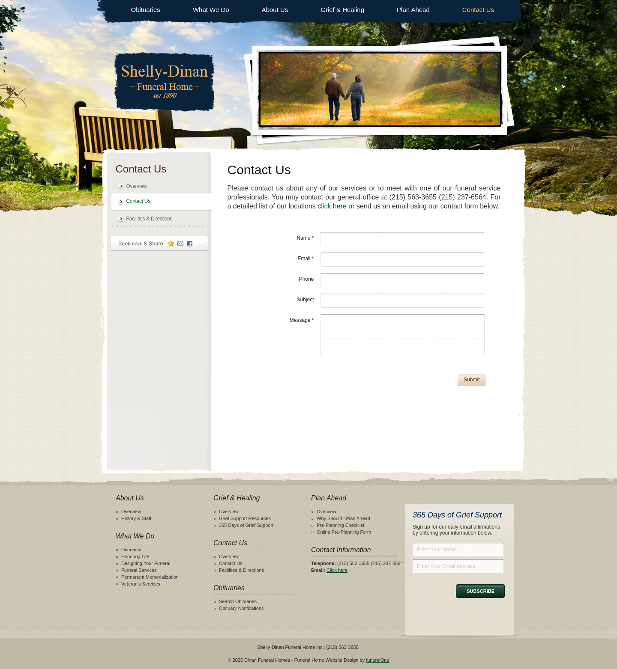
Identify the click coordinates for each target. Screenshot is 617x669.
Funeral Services (139, 570)
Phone (306, 279)
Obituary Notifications (241, 608)
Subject (305, 300)
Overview (136, 186)
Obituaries (145, 9)
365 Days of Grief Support (246, 525)
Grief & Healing (342, 9)
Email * (305, 259)
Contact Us (478, 9)
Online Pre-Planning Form (344, 532)
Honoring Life (135, 556)
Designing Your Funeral (145, 563)
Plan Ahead (413, 9)
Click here (336, 570)
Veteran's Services (140, 583)
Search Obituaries (238, 601)
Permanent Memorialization (150, 577)
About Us (275, 9)
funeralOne (377, 660)
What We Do (211, 9)
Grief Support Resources (245, 518)
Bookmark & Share (159, 243)
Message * (302, 320)
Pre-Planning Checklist (340, 525)
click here (332, 206)
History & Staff (136, 518)
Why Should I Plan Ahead (343, 518)
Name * (305, 238)
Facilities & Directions (149, 219)
